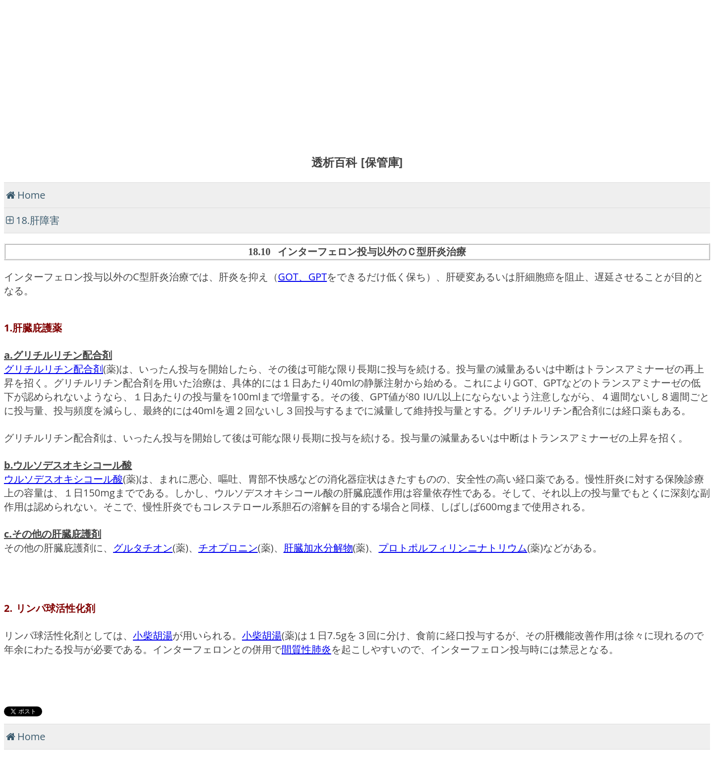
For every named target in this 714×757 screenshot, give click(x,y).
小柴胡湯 (153, 635)
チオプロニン (228, 547)
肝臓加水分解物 (318, 547)
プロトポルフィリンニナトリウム (452, 547)
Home (31, 195)
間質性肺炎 (306, 649)
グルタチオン (143, 547)
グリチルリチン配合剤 (53, 369)
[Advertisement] (301, 73)
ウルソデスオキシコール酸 (63, 479)
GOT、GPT (302, 276)
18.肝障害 (38, 220)
